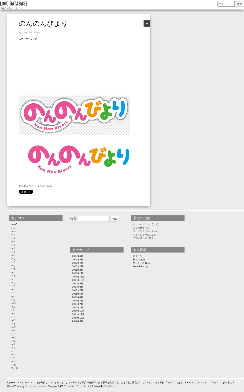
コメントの (141, 263)
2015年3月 (77, 300)
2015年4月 (77, 297)
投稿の (139, 259)
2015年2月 (77, 304)
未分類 (14, 368)
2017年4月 (77, 263)
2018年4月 (77, 256)
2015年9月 (77, 283)
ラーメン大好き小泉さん (145, 231)
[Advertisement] (79, 67)
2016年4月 (77, 266)
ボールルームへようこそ (145, 224)
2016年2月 (77, 270)
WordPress (110, 386)
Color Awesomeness (35, 386)
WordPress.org (140, 266)
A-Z (15, 224)
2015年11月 (78, 276)
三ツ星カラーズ (141, 227)
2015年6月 (77, 293)
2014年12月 (78, 311)
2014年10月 (78, 317)
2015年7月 (77, 290)
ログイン (137, 256)
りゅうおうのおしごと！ (145, 234)
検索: (73, 218)
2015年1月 (77, 307)
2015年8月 (77, 287)
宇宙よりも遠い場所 (143, 238)
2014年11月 (78, 314)
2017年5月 (77, 259)
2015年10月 (78, 280)
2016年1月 (77, 273)
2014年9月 (77, 321)
